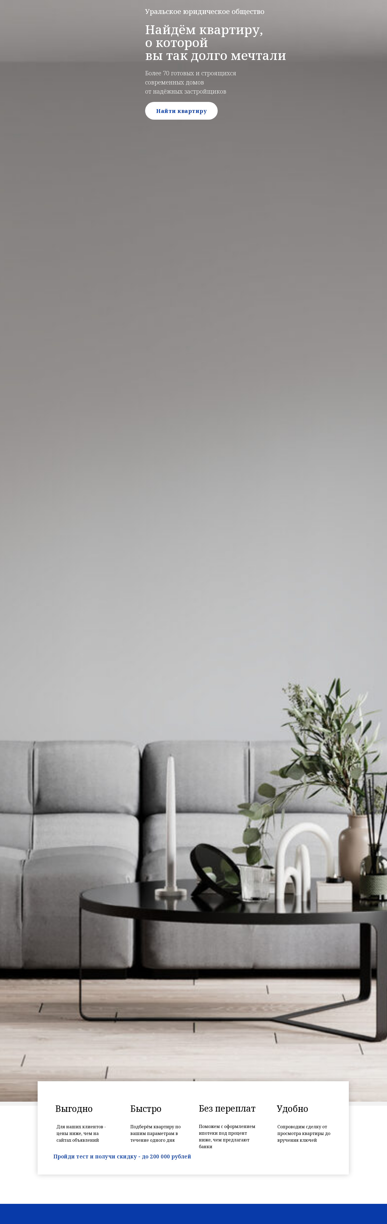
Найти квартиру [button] (181, 111)
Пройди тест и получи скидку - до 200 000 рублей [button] (122, 1156)
